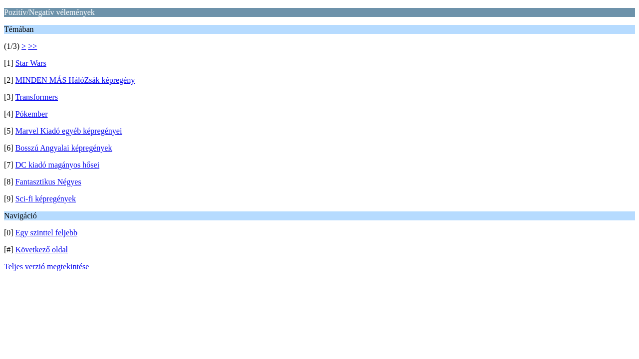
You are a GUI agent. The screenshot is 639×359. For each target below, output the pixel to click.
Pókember (31, 114)
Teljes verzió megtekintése (46, 266)
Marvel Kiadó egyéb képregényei (68, 131)
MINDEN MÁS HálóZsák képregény (75, 80)
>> (32, 46)
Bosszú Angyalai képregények (63, 148)
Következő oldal (41, 249)
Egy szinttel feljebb (46, 232)
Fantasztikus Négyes (48, 182)
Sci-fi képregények (45, 198)
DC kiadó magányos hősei (57, 165)
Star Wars (30, 63)
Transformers (36, 97)
